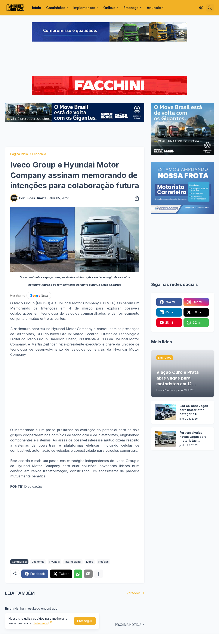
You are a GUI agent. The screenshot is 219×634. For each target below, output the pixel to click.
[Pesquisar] (210, 8)
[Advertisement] (109, 59)
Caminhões (55, 8)
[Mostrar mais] (98, 574)
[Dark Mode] (201, 8)
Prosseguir (84, 621)
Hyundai (54, 561)
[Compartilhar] (135, 198)
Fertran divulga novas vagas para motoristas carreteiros (193, 437)
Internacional (73, 561)
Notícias (103, 561)
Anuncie (154, 8)
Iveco (89, 561)
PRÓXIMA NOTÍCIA (128, 625)
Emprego (131, 8)
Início (36, 8)
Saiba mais (40, 623)
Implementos (84, 8)
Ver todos (134, 593)
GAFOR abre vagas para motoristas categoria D (193, 410)
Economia (39, 154)
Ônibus (109, 8)
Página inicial (19, 154)
